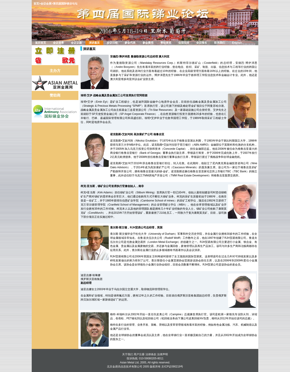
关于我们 (127, 354)
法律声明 (162, 354)
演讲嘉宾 (89, 49)
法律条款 (150, 354)
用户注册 (139, 354)
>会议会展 (45, 3)
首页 (36, 3)
